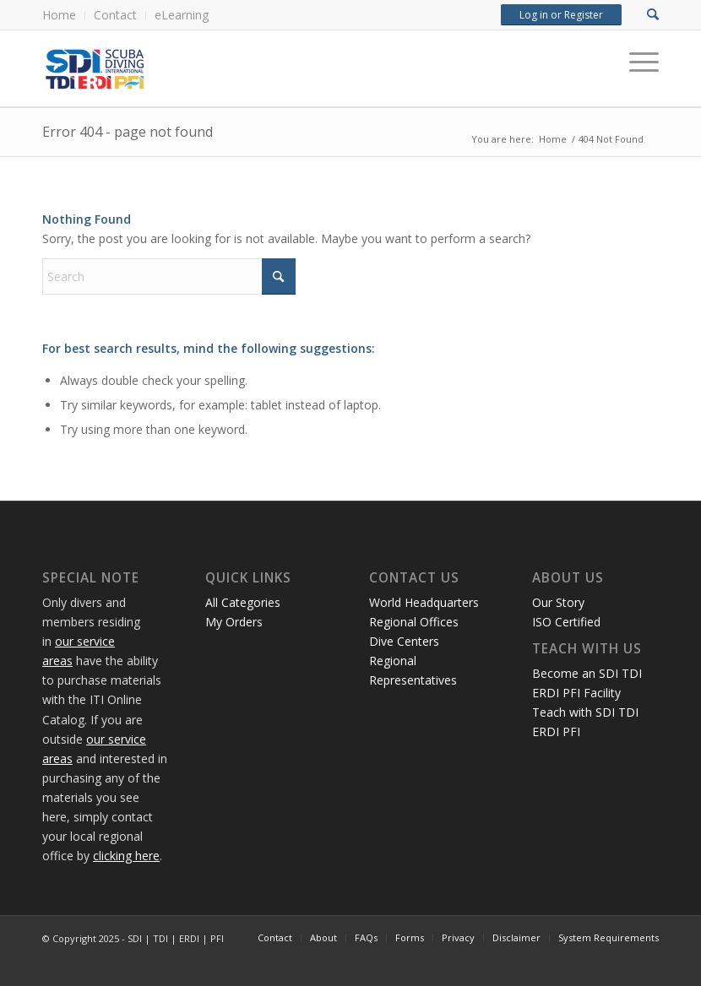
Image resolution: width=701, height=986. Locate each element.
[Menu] (635, 62)
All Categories (242, 602)
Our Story (558, 602)
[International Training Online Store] (232, 68)
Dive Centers (404, 641)
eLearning (182, 15)
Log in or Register (561, 15)
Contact (115, 15)
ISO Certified (566, 622)
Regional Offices (414, 622)
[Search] (169, 276)
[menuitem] (63, 15)
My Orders (234, 622)
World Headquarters (424, 602)
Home (59, 15)
